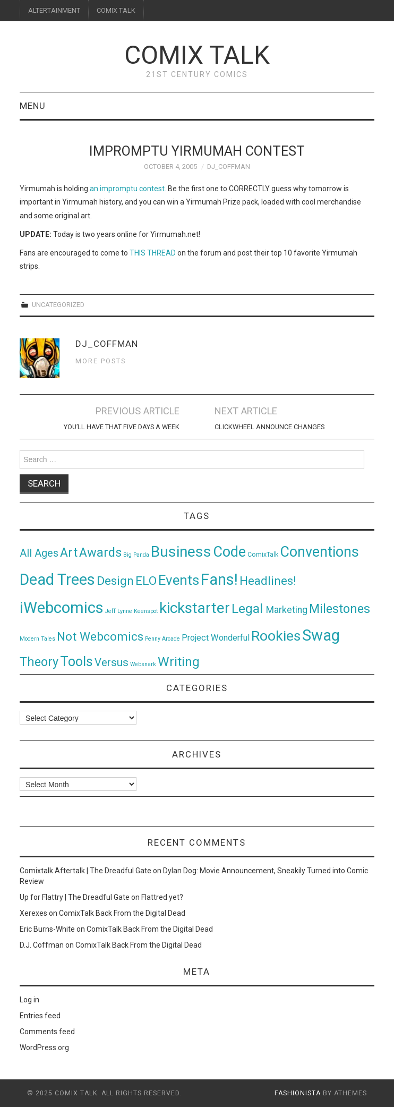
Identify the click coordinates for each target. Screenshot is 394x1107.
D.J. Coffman (42, 945)
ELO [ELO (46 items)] (146, 581)
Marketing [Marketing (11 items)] (286, 609)
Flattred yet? (162, 897)
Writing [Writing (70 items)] (179, 661)
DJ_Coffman (228, 167)
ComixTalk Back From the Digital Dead (122, 913)
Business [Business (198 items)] (181, 551)
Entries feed (40, 1015)
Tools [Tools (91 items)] (76, 661)
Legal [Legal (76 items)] (249, 608)
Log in (29, 999)
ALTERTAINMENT (54, 10)
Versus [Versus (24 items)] (112, 662)
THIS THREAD (153, 253)
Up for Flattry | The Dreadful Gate (75, 897)
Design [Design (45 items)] (115, 581)
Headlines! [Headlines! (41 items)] (267, 580)
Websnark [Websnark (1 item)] (143, 664)
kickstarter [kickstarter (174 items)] (194, 608)
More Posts (100, 361)
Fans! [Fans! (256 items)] (219, 579)
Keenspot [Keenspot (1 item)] (146, 611)
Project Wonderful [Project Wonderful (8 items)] (216, 638)
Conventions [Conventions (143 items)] (319, 551)
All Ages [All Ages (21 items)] (39, 553)
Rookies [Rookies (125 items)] (276, 635)
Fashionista (298, 1093)
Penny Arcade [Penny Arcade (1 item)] (162, 638)
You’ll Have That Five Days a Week (121, 427)
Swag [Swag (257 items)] (321, 635)
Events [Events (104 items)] (178, 580)
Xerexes (33, 913)
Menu (33, 105)
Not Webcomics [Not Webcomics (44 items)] (100, 636)
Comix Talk (197, 55)
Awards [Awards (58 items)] (100, 552)
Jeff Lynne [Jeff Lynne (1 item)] (118, 611)
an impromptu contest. (128, 188)
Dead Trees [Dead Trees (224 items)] (57, 579)
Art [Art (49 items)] (69, 553)
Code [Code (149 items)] (229, 551)
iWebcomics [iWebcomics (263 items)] (62, 608)
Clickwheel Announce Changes (269, 427)
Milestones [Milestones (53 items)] (339, 608)
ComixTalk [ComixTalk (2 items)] (262, 554)
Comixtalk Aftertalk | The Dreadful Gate (85, 870)
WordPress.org (44, 1047)
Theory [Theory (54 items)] (39, 661)
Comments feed (47, 1031)
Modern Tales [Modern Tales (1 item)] (37, 638)
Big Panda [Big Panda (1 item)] (136, 554)
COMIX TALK (116, 10)
